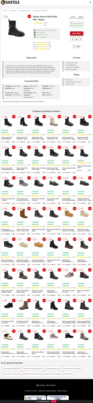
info (13, 142)
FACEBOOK (41, 385)
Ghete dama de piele (53, 369)
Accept (53, 401)
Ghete (5, 10)
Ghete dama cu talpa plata (53, 374)
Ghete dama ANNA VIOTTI (40, 10)
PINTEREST (51, 385)
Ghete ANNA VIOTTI (24, 10)
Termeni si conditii (31, 391)
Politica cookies (62, 391)
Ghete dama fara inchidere (71, 369)
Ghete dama (13, 10)
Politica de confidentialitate (47, 391)
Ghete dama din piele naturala (33, 369)
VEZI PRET (76, 33)
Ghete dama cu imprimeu (11, 374)
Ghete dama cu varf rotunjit (32, 374)
